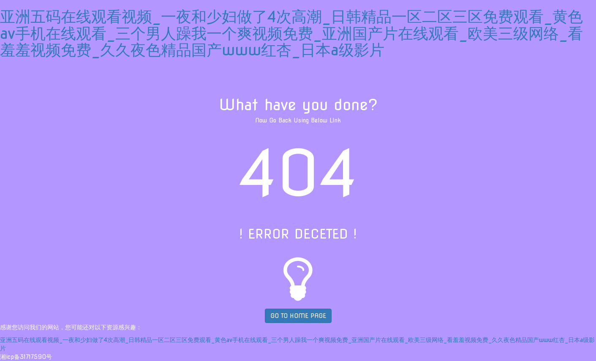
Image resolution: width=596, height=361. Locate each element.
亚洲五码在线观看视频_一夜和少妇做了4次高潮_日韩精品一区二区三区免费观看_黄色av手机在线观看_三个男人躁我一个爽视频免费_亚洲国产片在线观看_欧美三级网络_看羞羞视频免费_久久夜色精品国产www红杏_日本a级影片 (291, 33)
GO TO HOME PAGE (298, 315)
